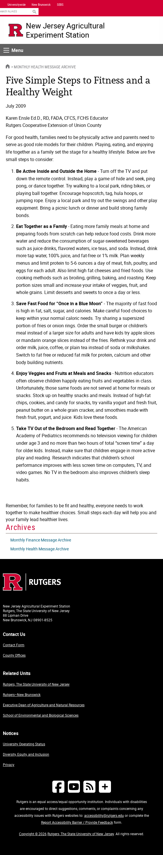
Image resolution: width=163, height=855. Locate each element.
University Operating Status (24, 744)
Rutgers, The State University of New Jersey (36, 684)
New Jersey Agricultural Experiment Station (65, 30)
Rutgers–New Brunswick (22, 694)
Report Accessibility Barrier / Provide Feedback (77, 822)
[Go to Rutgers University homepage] (15, 30)
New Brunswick (41, 5)
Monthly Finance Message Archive (40, 540)
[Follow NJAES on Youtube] (74, 786)
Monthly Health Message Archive (45, 66)
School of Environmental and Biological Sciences (40, 715)
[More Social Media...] (105, 786)
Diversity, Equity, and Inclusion (26, 754)
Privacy (8, 764)
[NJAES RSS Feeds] (89, 786)
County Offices (14, 655)
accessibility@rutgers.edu (104, 815)
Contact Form (13, 645)
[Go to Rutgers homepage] (32, 589)
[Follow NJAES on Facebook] (58, 786)
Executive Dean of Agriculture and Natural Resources (44, 705)
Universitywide (16, 5)
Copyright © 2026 (33, 833)
